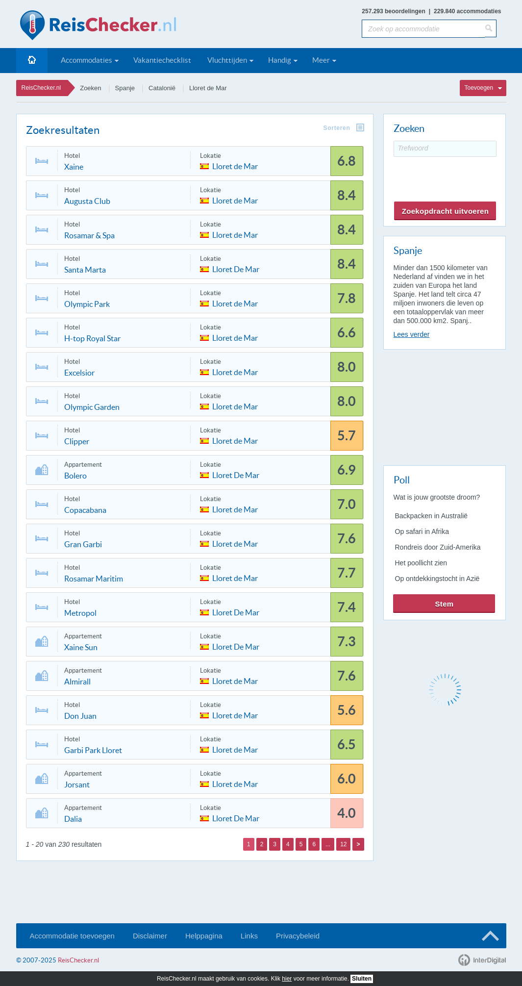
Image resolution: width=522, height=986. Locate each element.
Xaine (73, 166)
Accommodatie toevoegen (72, 936)
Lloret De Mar (235, 268)
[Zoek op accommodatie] (423, 29)
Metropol (80, 612)
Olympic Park (87, 304)
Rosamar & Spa (89, 235)
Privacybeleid (298, 936)
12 (343, 844)
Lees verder (412, 334)
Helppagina (204, 936)
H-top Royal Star (92, 338)
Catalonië (162, 88)
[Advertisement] (444, 405)
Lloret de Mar (208, 88)
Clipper (76, 441)
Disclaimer (150, 936)
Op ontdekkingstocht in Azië (437, 578)
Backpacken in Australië (431, 516)
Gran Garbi (83, 544)
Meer (321, 60)
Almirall (77, 681)
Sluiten (362, 978)
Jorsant (77, 784)
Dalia (73, 818)
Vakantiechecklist (162, 60)
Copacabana (85, 510)
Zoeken (90, 88)
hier (287, 978)
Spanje (125, 88)
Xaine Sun (81, 647)
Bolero (75, 475)
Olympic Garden (92, 407)
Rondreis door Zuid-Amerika (438, 547)
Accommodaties (86, 60)
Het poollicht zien (421, 563)
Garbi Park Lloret (93, 750)
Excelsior (79, 372)
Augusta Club (87, 201)
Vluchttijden (227, 60)
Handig (279, 60)
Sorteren (336, 128)
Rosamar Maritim (93, 578)
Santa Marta (85, 269)
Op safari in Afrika (422, 531)
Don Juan (80, 715)
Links (249, 936)
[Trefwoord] (445, 149)
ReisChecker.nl (41, 87)
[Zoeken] (491, 28)
